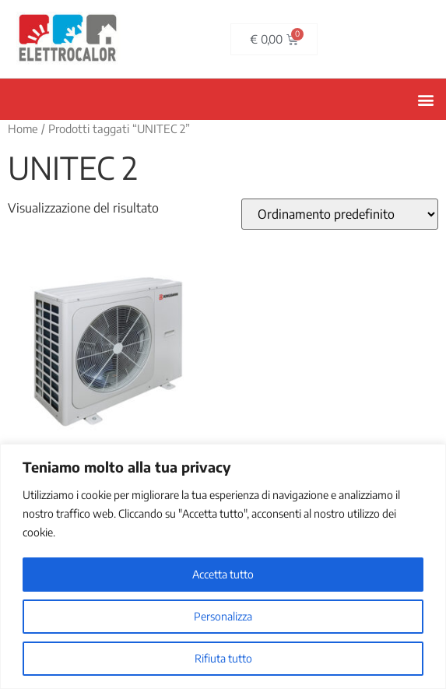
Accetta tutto (223, 574)
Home (23, 128)
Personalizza (223, 616)
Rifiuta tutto (223, 658)
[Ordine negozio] (339, 214)
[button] (425, 99)
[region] (223, 566)
